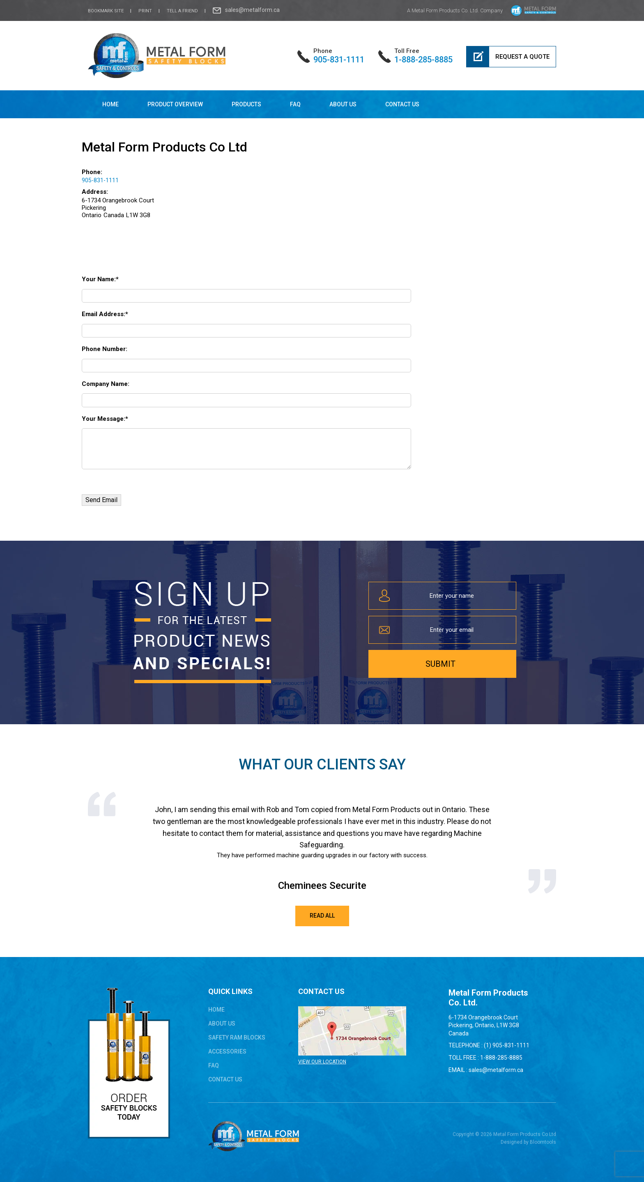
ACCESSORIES (227, 1051)
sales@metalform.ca (252, 10)
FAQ (295, 104)
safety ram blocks (236, 1037)
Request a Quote (522, 56)
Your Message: (103, 418)
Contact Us (402, 104)
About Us (342, 104)
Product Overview (175, 104)
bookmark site (106, 11)
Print (145, 11)
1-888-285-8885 (423, 55)
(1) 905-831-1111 (506, 1045)
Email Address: (103, 314)
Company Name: (105, 384)
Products (246, 104)
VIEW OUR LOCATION (322, 1062)
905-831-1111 (338, 55)
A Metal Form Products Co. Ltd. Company (455, 10)
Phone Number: (104, 349)
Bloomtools (543, 1146)
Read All (322, 915)
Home (110, 104)
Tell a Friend (182, 11)
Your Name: (99, 279)
